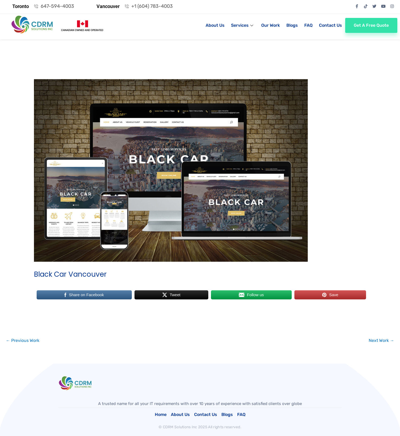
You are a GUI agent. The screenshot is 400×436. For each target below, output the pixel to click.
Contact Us (330, 25)
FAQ (308, 25)
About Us (215, 25)
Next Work (381, 340)
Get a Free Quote (371, 25)
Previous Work (22, 340)
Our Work (270, 25)
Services (242, 25)
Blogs (292, 25)
